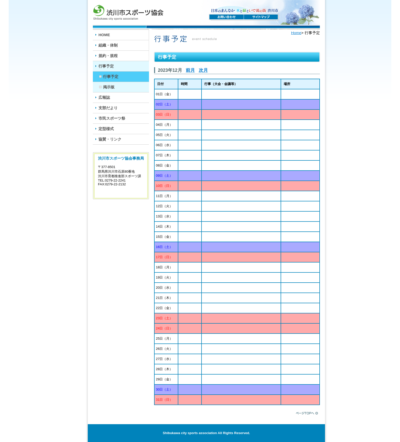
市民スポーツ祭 (111, 118)
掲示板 (109, 87)
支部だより (108, 108)
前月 (190, 70)
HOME (104, 35)
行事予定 (106, 66)
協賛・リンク (109, 139)
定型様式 (106, 129)
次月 (203, 70)
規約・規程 (108, 55)
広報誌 (104, 97)
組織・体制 (108, 45)
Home (296, 33)
